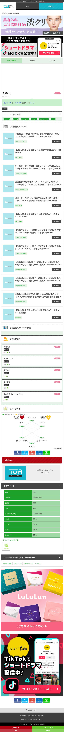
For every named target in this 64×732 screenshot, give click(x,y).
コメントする (48, 729)
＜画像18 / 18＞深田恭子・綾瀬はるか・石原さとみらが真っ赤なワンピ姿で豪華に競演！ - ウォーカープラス (38, 280)
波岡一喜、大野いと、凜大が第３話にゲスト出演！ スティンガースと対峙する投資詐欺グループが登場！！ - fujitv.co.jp (37, 200)
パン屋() (38, 563)
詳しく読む (57, 141)
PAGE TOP (32, 710)
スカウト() (18, 563)
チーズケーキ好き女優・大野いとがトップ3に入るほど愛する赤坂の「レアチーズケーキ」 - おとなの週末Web (37, 168)
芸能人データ (11, 60)
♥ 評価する (9, 460)
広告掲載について (37, 719)
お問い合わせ (25, 719)
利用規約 (23, 715)
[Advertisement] (32, 77)
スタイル (18, 103)
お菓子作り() (28, 563)
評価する (16, 729)
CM (27, 6)
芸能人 (51, 6)
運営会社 (40, 715)
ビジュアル (7, 103)
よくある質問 (31, 715)
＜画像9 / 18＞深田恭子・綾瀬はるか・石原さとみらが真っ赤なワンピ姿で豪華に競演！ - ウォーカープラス (37, 264)
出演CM (32, 60)
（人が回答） (13, 114)
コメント (52, 60)
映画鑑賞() (7, 563)
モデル (32, 103)
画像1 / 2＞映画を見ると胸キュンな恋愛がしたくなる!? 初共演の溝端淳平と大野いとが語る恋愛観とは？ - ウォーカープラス (38, 296)
